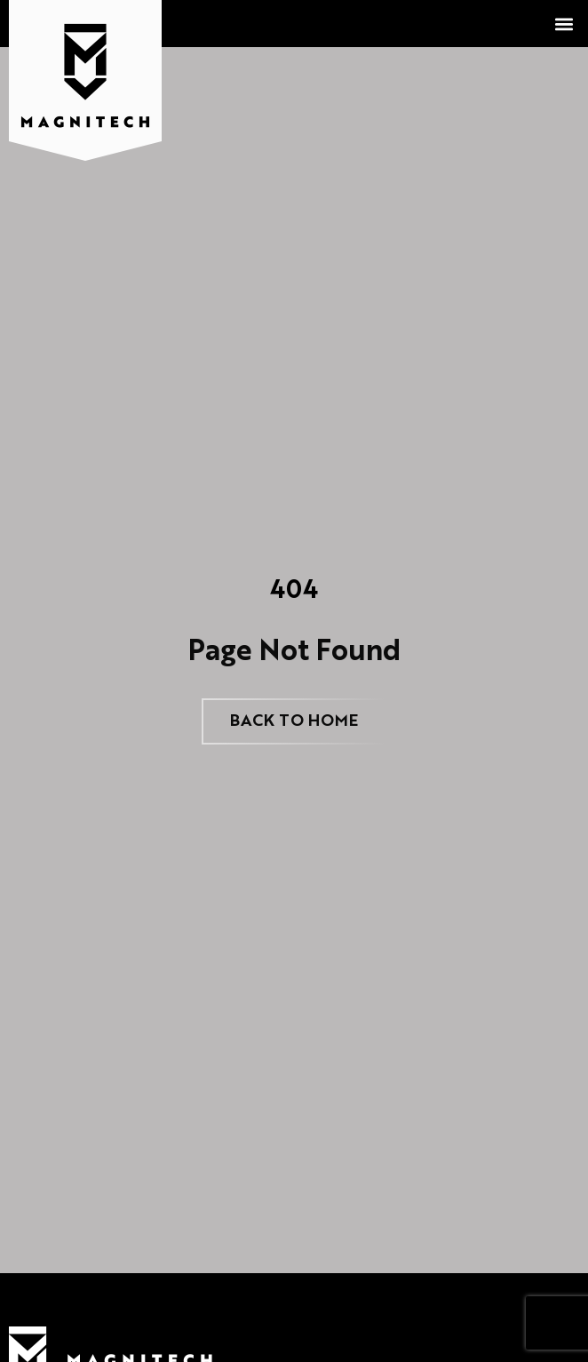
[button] (564, 23)
